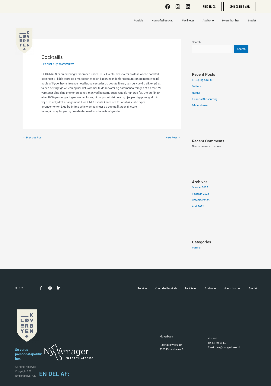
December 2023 (202, 200)
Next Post (172, 137)
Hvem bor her (232, 288)
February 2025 (200, 194)
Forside (142, 288)
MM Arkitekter (201, 105)
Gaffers (196, 86)
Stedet (253, 288)
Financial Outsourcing (205, 99)
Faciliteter (191, 288)
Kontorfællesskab (166, 288)
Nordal (196, 93)
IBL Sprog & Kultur (203, 80)
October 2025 (200, 187)
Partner (47, 64)
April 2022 (198, 206)
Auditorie (210, 288)
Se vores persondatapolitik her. (29, 354)
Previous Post (33, 137)
